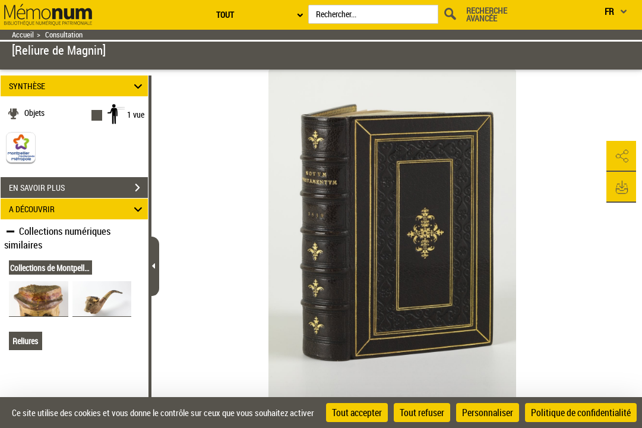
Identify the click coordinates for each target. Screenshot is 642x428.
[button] (621, 156)
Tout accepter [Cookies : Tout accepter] (357, 412)
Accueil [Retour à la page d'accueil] (23, 35)
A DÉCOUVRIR (77, 209)
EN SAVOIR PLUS (78, 188)
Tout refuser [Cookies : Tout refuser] (422, 412)
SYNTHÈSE (77, 85)
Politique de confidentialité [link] (581, 412)
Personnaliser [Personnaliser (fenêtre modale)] (487, 412)
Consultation (64, 35)
